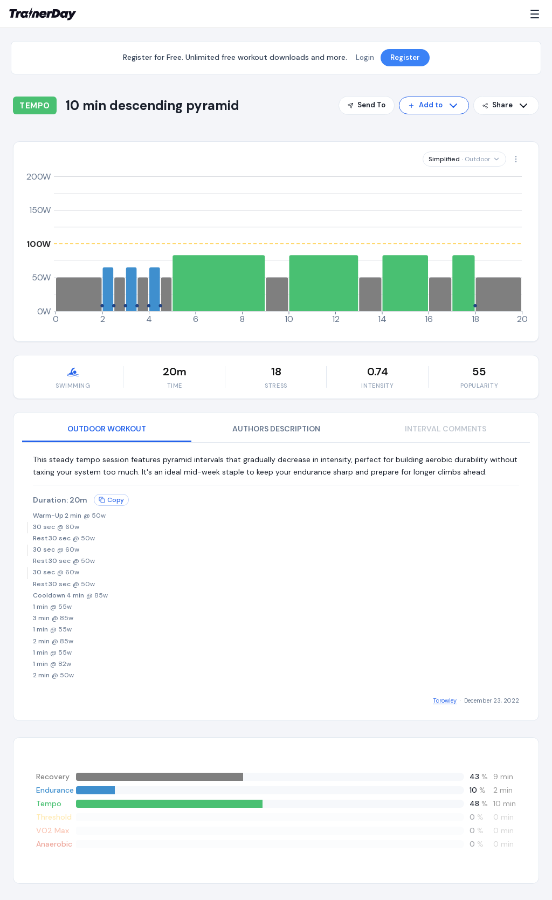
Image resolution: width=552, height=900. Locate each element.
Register (405, 57)
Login (365, 57)
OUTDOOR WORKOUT (106, 429)
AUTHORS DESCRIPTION (276, 429)
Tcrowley (445, 700)
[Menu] (537, 14)
